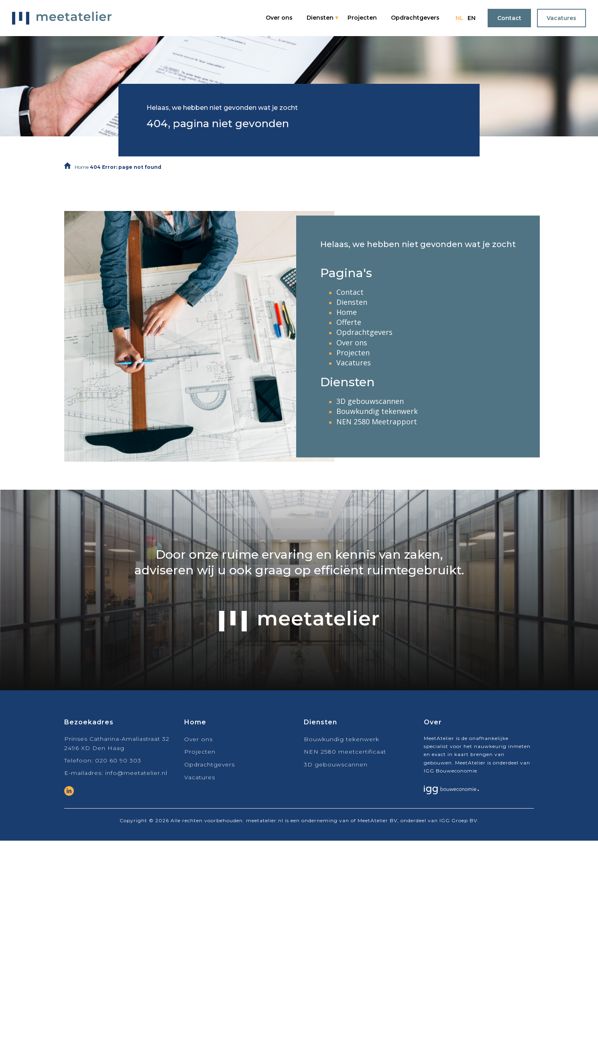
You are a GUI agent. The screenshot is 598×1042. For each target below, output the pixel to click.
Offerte (348, 322)
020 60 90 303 (118, 760)
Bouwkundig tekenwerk (377, 411)
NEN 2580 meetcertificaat (345, 751)
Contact (509, 18)
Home (82, 167)
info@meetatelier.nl (136, 772)
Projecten (362, 17)
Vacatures (561, 18)
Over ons (279, 17)
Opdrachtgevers (415, 17)
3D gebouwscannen (370, 401)
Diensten (320, 17)
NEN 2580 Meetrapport (376, 421)
